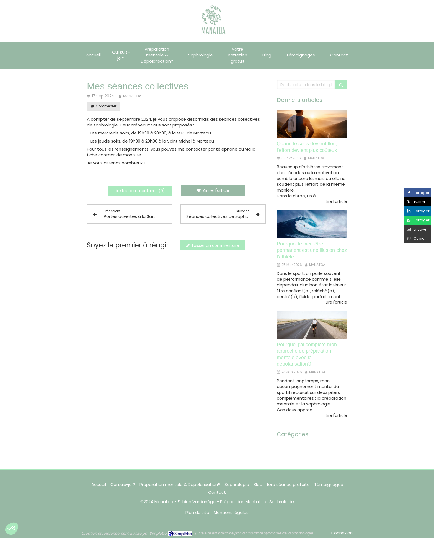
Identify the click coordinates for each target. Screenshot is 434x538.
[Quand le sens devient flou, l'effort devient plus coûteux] (312, 124)
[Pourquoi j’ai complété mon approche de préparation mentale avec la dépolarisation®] (312, 325)
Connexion (342, 533)
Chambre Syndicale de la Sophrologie (279, 533)
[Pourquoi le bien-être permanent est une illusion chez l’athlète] (312, 224)
